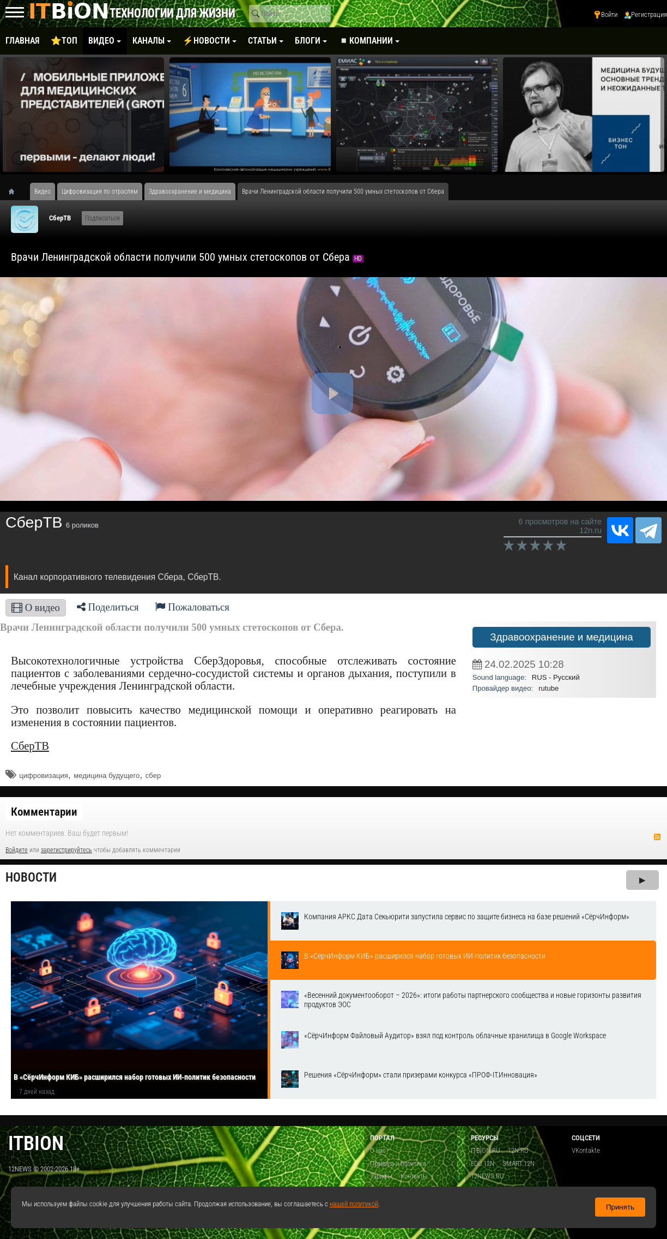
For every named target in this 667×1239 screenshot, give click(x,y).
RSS (657, 837)
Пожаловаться (192, 607)
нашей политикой (354, 1204)
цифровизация (43, 775)
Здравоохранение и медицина (561, 637)
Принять (620, 1207)
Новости (31, 877)
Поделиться (108, 607)
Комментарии (44, 811)
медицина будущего (107, 775)
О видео (35, 607)
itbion (36, 1143)
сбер (153, 775)
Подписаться (102, 218)
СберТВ (60, 218)
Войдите (16, 850)
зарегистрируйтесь (66, 850)
